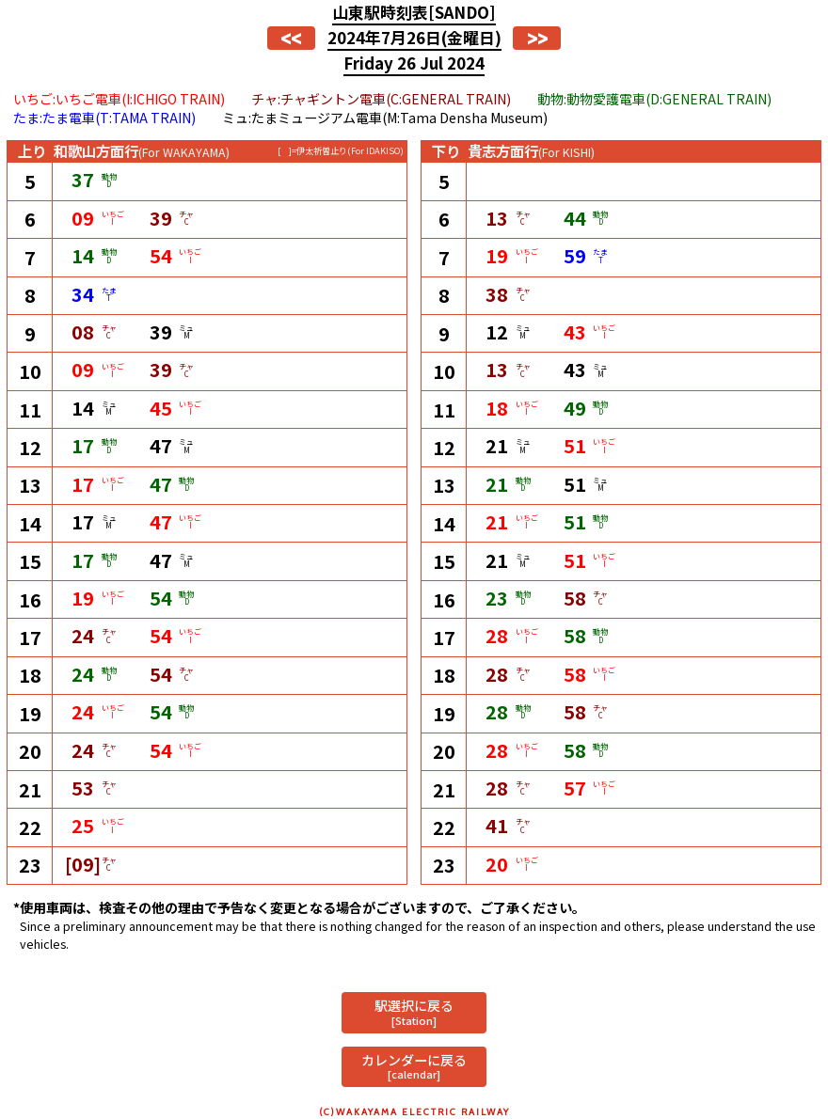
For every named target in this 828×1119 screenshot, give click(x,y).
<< (290, 38)
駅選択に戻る (414, 1011)
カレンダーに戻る (414, 1065)
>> (537, 38)
